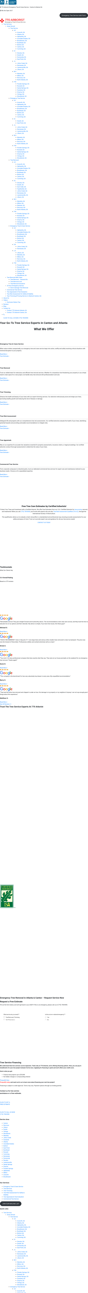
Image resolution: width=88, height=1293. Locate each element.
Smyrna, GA (20, 92)
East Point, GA (21, 59)
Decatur (5, 1160)
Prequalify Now (4, 1080)
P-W (15, 82)
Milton (5, 1172)
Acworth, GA (21, 32)
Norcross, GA (21, 78)
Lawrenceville (7, 1162)
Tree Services (7, 24)
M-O (15, 71)
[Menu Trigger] (81, 3)
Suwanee (6, 1140)
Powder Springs (8, 1168)
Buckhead (6, 1150)
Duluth (5, 1129)
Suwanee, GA (21, 90)
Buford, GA (20, 45)
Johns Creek (7, 1137)
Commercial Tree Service (14, 290)
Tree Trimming (7, 1190)
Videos (5, 300)
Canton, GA (20, 47)
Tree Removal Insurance (17, 283)
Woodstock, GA (22, 96)
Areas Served (11, 26)
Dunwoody (6, 1158)
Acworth (6, 1175)
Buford (5, 1146)
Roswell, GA (20, 86)
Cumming (6, 1154)
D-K (15, 244)
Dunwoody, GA (21, 57)
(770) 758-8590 (25, 511)
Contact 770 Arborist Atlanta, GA (17, 310)
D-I (14, 51)
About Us (6, 298)
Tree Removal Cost (16, 281)
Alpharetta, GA (21, 36)
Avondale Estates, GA (23, 38)
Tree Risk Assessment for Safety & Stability (20, 294)
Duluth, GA (20, 55)
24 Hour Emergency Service (15, 286)
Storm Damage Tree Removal (19, 288)
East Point (6, 1148)
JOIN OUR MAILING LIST (10, 1204)
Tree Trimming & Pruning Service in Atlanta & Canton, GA (24, 296)
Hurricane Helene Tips (13, 302)
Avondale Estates (8, 1144)
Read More (3, 354)
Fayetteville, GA (21, 189)
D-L (15, 180)
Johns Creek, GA (22, 63)
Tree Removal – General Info (19, 279)
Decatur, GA (20, 53)
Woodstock (6, 1133)
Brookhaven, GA (22, 40)
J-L (15, 61)
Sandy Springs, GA (22, 88)
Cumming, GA (21, 49)
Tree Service (14, 28)
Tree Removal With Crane (14, 277)
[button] (44, 522)
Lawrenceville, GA (22, 67)
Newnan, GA (21, 205)
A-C (15, 30)
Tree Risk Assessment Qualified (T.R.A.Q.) (66, 511)
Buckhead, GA (21, 43)
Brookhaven (7, 1177)
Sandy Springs (7, 1164)
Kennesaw (6, 1156)
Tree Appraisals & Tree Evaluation (17, 292)
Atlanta (5, 1142)
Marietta (6, 1135)
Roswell (5, 1152)
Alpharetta (6, 1170)
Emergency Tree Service (17, 98)
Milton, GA (20, 75)
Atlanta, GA (20, 34)
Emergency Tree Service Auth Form (74, 15)
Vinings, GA (20, 94)
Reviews (6, 304)
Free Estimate (4, 356)
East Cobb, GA (21, 187)
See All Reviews (5, 704)
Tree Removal (14, 160)
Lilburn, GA (20, 69)
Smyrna (5, 1166)
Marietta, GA (21, 73)
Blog (4, 306)
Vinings (5, 1131)
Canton (5, 1123)
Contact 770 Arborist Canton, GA (17, 312)
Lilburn (5, 1127)
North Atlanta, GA (22, 80)
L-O (15, 250)
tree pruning (78, 509)
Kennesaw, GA (21, 65)
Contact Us (6, 308)
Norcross (6, 1125)
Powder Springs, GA (23, 84)
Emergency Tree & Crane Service (20, 226)
